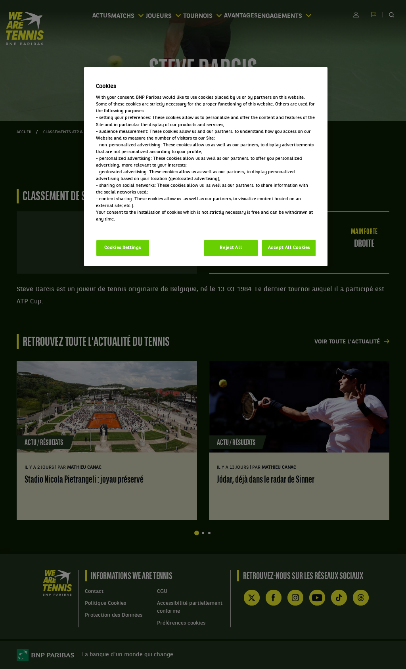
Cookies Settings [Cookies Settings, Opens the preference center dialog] (122, 247)
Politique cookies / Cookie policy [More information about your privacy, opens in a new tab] (131, 226)
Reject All (231, 247)
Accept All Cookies (289, 247)
